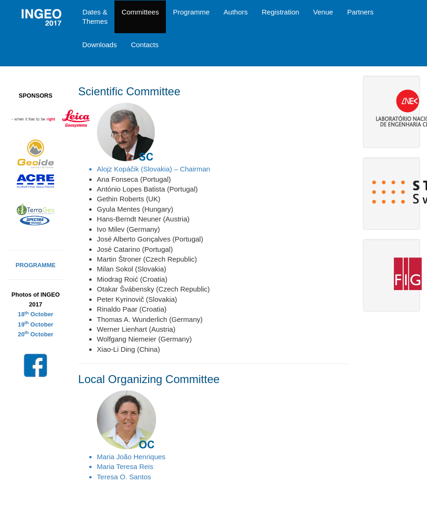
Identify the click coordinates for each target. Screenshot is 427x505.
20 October (35, 334)
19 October (35, 324)
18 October (35, 314)
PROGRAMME (35, 265)
